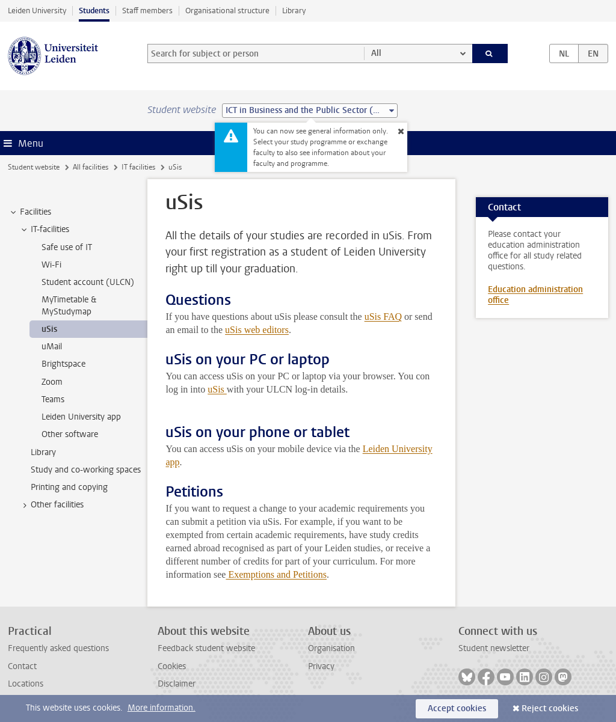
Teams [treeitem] (53, 399)
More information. (162, 708)
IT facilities (138, 167)
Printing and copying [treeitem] (69, 487)
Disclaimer (177, 684)
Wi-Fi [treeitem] (51, 265)
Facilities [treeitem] (29, 212)
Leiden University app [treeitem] (81, 417)
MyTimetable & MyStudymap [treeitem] (69, 305)
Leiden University (37, 10)
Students (94, 10)
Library (294, 10)
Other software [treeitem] (70, 434)
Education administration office (535, 295)
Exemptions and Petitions (276, 574)
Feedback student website (206, 648)
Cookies (172, 666)
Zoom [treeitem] (52, 382)
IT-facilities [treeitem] (44, 230)
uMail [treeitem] (52, 346)
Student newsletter (493, 648)
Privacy (321, 666)
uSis (217, 389)
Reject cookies (550, 708)
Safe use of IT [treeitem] (67, 247)
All (376, 53)
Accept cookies (457, 708)
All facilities (90, 167)
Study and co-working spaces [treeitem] (86, 470)
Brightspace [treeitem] (63, 364)
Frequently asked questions (58, 648)
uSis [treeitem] (49, 329)
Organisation (331, 648)
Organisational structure (227, 10)
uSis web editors (257, 330)
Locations (25, 684)
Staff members (147, 10)
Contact (22, 666)
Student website (34, 167)
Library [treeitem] (43, 452)
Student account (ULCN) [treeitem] (88, 282)
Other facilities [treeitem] (51, 505)
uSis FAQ (383, 316)
